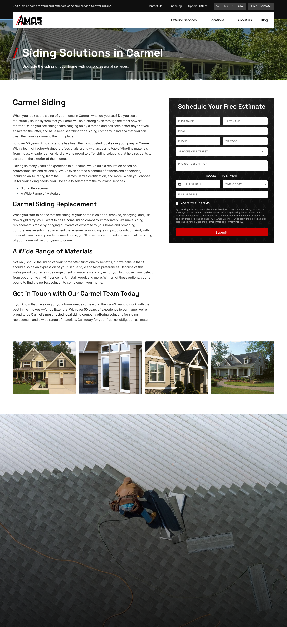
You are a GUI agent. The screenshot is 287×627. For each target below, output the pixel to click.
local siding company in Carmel (126, 143)
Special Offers (197, 6)
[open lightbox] (44, 367)
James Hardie (67, 235)
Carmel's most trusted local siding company (64, 314)
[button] (186, 20)
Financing (175, 6)
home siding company (82, 220)
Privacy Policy (234, 221)
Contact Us (155, 6)
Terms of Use (214, 221)
